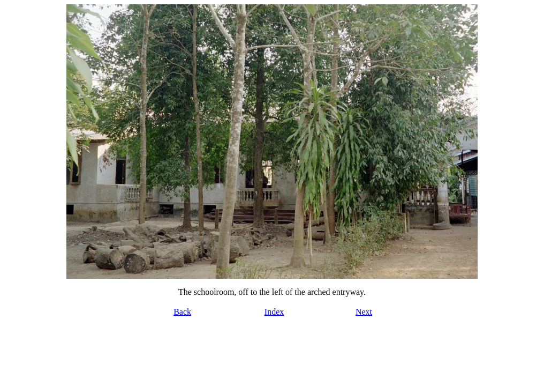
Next (364, 311)
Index (274, 311)
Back (182, 311)
